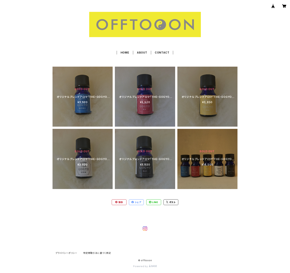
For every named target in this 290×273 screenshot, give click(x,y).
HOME (125, 52)
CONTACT (162, 52)
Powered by (145, 266)
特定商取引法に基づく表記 (97, 253)
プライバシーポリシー (66, 253)
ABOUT (142, 52)
